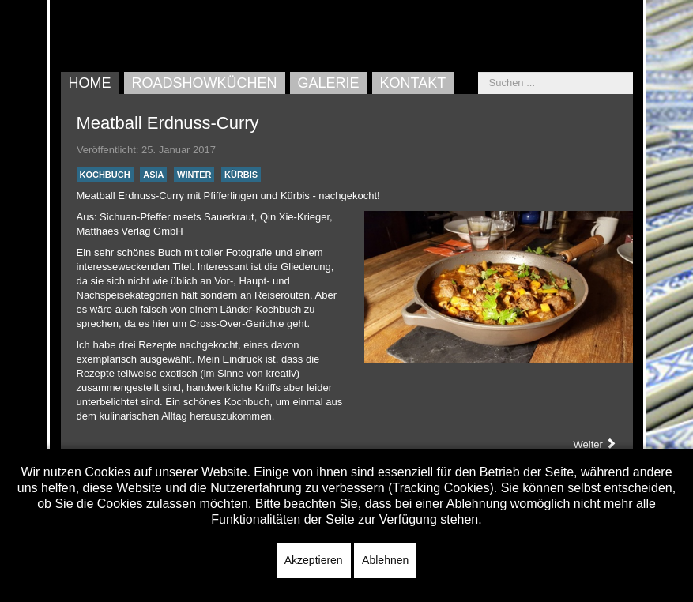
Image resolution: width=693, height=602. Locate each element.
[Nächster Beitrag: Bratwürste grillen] (595, 445)
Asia (153, 174)
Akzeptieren (313, 560)
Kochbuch (105, 174)
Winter (194, 174)
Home (90, 83)
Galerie (329, 83)
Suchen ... (478, 72)
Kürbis (241, 174)
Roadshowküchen (204, 83)
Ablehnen (385, 560)
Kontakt (413, 83)
